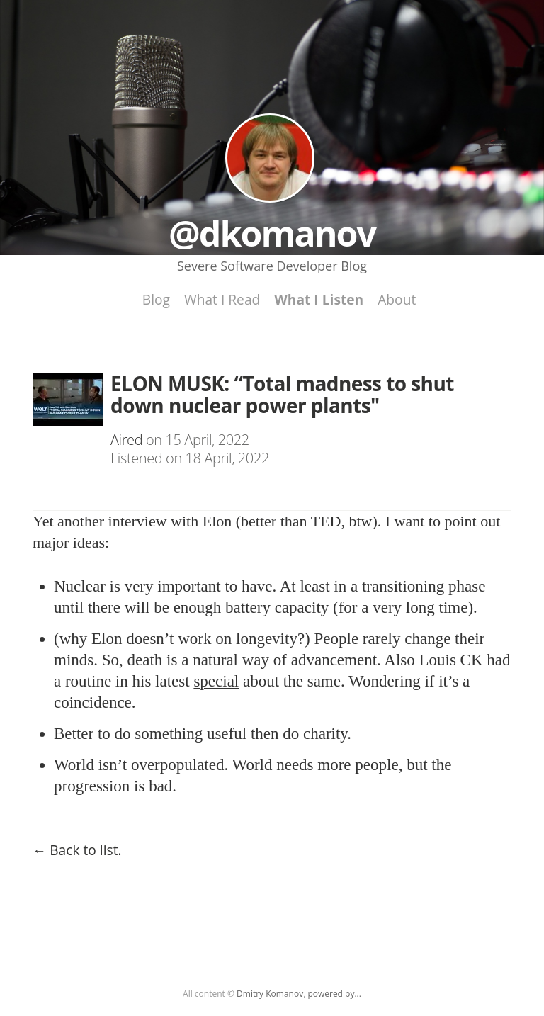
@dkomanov (269, 158)
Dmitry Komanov (270, 994)
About (397, 299)
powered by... (334, 994)
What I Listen (318, 299)
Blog (156, 299)
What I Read (222, 299)
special (216, 681)
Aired (126, 439)
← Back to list (75, 849)
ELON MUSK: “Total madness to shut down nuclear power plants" (282, 394)
